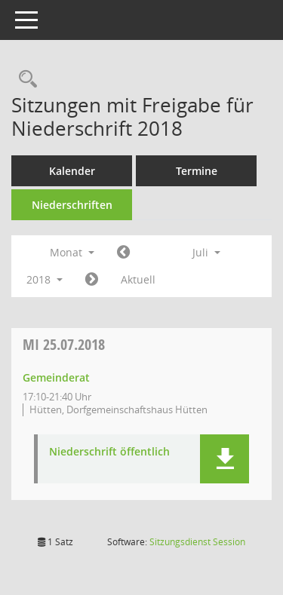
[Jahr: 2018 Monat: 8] (91, 279)
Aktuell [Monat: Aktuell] (138, 279)
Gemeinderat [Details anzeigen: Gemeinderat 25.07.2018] (56, 377)
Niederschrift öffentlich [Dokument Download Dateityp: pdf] (109, 452)
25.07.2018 (64, 344)
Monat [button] (72, 252)
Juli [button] (206, 252)
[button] (224, 458)
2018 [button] (44, 279)
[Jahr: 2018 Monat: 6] (123, 252)
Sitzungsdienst (197, 541)
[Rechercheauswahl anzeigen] (24, 79)
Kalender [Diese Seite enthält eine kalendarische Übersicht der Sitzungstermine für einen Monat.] (72, 171)
